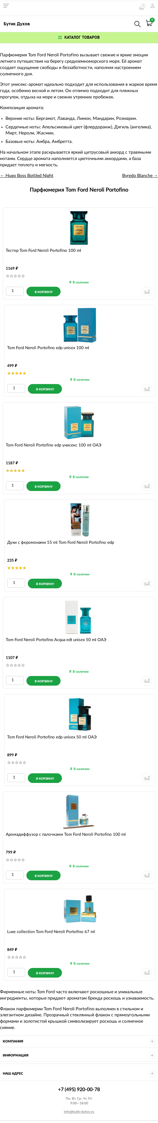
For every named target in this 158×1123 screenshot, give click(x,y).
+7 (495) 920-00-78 (125, 23)
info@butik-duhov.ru (79, 1111)
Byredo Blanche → (140, 175)
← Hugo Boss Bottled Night (26, 175)
